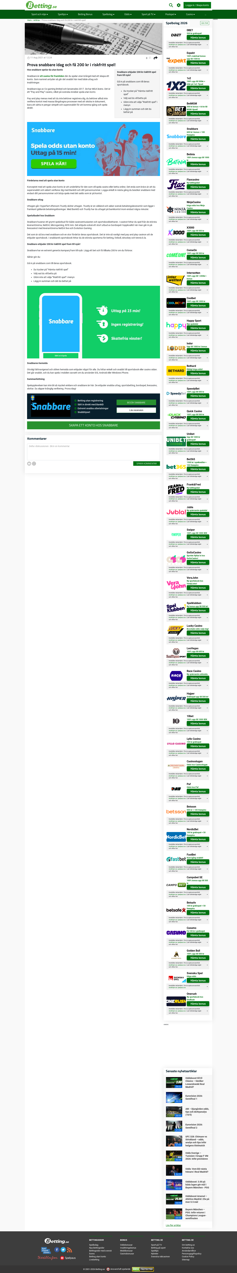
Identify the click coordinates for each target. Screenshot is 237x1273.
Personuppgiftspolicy (191, 1253)
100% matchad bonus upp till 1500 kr (196, 57)
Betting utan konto (97, 1256)
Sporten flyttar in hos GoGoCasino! (196, 557)
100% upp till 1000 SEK (197, 533)
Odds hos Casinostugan (197, 765)
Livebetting (94, 1259)
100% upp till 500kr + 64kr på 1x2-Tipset (196, 82)
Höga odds (191, 976)
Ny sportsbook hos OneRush (195, 998)
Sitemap (186, 1259)
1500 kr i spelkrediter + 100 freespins (197, 463)
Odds (128, 14)
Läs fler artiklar (173, 1225)
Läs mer (204, 23)
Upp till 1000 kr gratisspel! (193, 438)
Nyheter (154, 1253)
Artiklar (36, 20)
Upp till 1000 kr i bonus (197, 346)
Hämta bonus (198, 37)
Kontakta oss (188, 1248)
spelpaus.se (182, 44)
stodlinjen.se (173, 44)
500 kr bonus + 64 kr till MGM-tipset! (197, 108)
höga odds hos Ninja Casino (196, 206)
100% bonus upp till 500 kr (197, 881)
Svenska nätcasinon (160, 1256)
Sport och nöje (39, 14)
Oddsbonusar (126, 1245)
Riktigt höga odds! (195, 369)
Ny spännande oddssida (197, 674)
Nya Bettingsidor (96, 1248)
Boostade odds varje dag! (198, 629)
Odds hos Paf (192, 787)
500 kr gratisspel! (194, 33)
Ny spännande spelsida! (197, 510)
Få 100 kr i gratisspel (196, 931)
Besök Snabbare (136, 402)
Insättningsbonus (128, 1248)
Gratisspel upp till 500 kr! (197, 697)
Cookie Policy (188, 1256)
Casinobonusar (127, 1253)
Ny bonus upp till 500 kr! (197, 606)
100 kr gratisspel (194, 742)
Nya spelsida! (192, 324)
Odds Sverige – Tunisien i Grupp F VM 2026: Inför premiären (196, 1156)
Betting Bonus (85, 14)
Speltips (63, 14)
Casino (190, 14)
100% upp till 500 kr (195, 231)
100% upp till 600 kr (195, 651)
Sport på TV (148, 14)
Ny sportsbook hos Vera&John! (195, 582)
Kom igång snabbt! (195, 858)
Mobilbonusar (126, 1250)
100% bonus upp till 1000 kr (198, 158)
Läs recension (136, 410)
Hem (29, 20)
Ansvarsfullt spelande (118, 1269)
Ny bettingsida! (193, 183)
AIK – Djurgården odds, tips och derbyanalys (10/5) (197, 1112)
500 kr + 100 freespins (196, 810)
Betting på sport (158, 1248)
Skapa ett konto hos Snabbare (93, 425)
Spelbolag (108, 14)
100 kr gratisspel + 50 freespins (196, 833)
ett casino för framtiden (52, 76)
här (177, 47)
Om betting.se (188, 1245)
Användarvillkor (189, 1250)
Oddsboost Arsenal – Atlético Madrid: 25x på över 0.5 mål (197, 1199)
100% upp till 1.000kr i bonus (196, 277)
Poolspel (170, 14)
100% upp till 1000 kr (196, 301)
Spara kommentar (146, 463)
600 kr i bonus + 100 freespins (196, 133)
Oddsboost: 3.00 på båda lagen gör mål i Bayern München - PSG (197, 1184)
